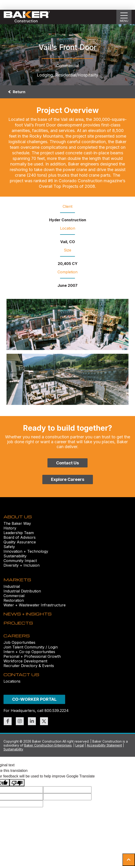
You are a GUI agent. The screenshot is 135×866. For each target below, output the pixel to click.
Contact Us (67, 462)
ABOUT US (17, 516)
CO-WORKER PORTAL (34, 699)
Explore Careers (67, 479)
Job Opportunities (19, 642)
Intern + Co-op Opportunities (29, 651)
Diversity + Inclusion (21, 565)
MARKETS (17, 579)
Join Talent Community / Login (30, 647)
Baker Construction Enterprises (48, 745)
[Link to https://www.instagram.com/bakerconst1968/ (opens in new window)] (20, 721)
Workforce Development (25, 661)
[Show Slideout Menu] (124, 17)
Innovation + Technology (25, 551)
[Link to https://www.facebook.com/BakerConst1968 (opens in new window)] (7, 721)
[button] (128, 859)
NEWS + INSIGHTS (27, 613)
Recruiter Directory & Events (28, 665)
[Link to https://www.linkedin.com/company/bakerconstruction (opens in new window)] (32, 721)
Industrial (11, 586)
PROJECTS (18, 622)
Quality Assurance (19, 542)
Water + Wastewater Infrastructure (34, 605)
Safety (9, 546)
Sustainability (15, 556)
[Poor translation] (17, 782)
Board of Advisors (19, 537)
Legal (79, 745)
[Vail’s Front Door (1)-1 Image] (67, 324)
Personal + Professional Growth (32, 656)
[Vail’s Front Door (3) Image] (67, 379)
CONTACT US (21, 674)
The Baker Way (17, 523)
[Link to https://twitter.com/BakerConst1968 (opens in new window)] (44, 721)
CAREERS (16, 635)
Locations (11, 681)
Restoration (13, 600)
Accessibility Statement (104, 745)
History (9, 528)
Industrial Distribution (22, 591)
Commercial (13, 595)
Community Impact (20, 560)
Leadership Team (18, 532)
